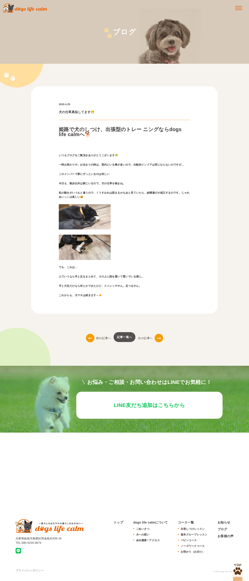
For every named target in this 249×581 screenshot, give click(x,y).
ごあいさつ (142, 529)
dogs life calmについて (150, 523)
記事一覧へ (124, 337)
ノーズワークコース (193, 546)
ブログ (222, 530)
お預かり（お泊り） (193, 552)
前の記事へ (98, 338)
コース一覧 (186, 523)
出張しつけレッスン (193, 529)
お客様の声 (225, 537)
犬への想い (142, 535)
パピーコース (189, 541)
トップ (118, 523)
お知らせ (224, 523)
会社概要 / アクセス (148, 541)
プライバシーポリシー (30, 571)
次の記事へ (150, 338)
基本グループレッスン (194, 535)
